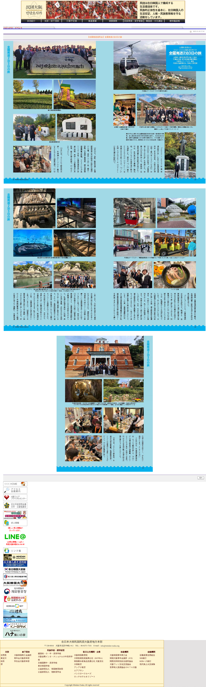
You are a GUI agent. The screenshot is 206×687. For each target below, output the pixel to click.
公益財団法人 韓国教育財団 (50, 669)
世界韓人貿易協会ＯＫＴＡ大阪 (123, 667)
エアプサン (79, 670)
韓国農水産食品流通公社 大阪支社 (88, 661)
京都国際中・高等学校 (47, 663)
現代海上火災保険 (147, 664)
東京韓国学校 (44, 666)
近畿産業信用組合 (147, 655)
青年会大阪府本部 (21, 658)
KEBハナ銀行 (145, 661)
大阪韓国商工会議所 (22, 655)
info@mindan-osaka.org (110, 646)
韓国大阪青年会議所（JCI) (121, 658)
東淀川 (3, 658)
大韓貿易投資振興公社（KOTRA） (89, 658)
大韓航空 (78, 664)
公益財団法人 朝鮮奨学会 (49, 672)
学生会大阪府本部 (21, 661)
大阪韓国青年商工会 (118, 655)
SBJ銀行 (143, 658)
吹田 (2, 661)
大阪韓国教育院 (81, 655)
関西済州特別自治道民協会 (121, 661)
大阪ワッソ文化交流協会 (120, 664)
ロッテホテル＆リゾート (84, 676)
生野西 (3, 655)
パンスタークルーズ (82, 673)
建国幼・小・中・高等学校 (49, 653)
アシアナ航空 (80, 667)
